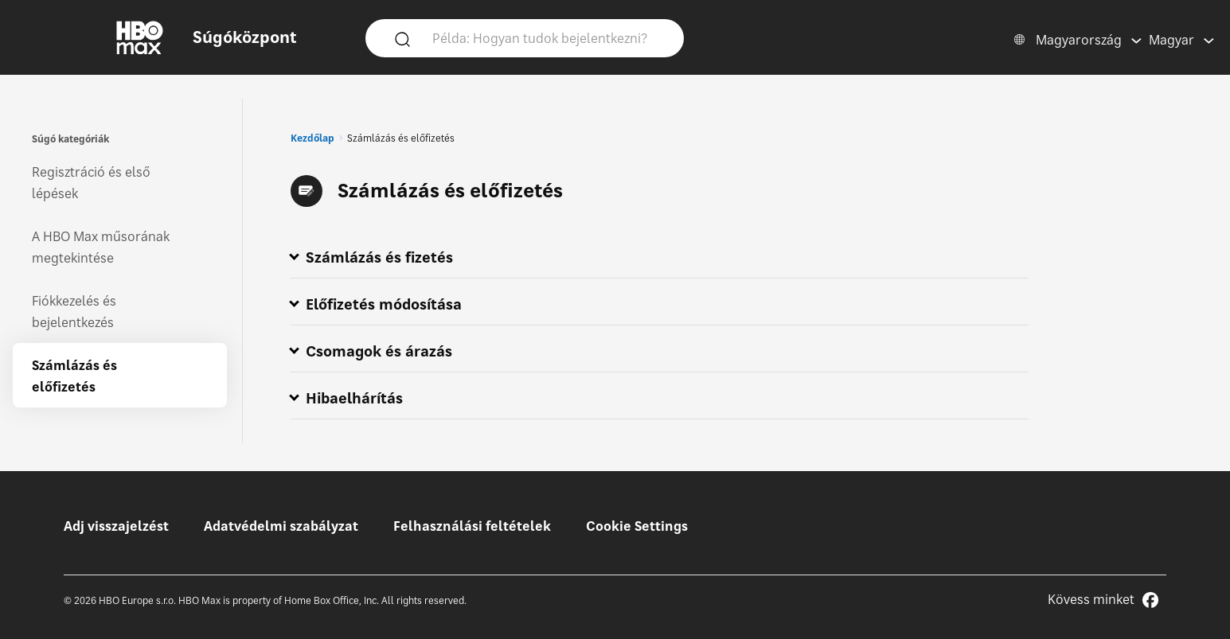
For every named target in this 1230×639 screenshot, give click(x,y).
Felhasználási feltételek (472, 526)
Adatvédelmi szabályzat (281, 526)
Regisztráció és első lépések (91, 182)
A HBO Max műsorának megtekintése (101, 247)
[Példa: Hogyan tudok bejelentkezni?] (548, 37)
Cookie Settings (637, 526)
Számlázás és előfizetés (74, 376)
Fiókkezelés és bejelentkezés (74, 311)
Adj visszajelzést (116, 526)
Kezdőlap (312, 138)
